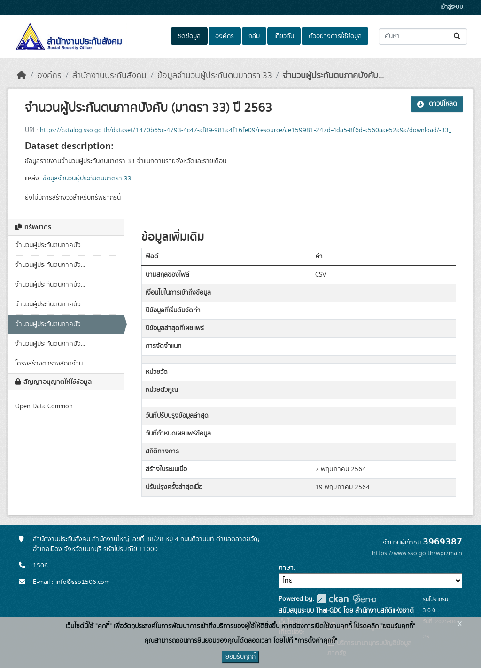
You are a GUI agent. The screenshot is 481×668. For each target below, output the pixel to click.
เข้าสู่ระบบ (451, 7)
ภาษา (286, 568)
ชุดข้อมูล (189, 36)
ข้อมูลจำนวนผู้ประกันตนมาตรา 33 (214, 76)
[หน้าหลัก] (21, 76)
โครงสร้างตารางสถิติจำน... (51, 363)
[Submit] (458, 36)
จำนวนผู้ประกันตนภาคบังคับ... (333, 76)
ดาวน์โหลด (437, 104)
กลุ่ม (254, 36)
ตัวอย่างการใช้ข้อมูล (335, 36)
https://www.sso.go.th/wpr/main (417, 553)
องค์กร (224, 36)
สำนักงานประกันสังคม (109, 76)
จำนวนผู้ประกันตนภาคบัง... (50, 245)
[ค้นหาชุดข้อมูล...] (423, 36)
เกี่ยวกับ (284, 36)
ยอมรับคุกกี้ (240, 656)
